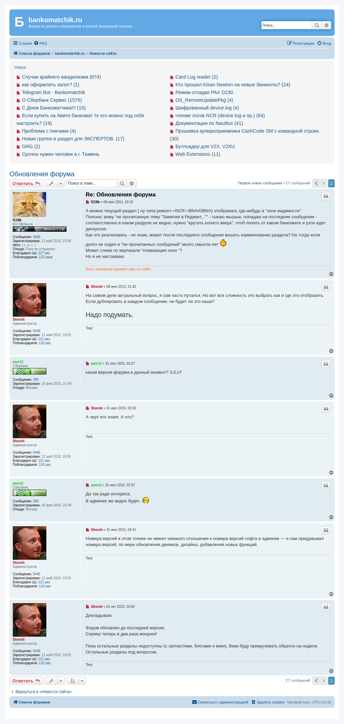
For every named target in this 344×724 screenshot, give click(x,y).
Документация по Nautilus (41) (209, 123)
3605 (36, 237)
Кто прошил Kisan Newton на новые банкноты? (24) (232, 84)
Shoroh (19, 319)
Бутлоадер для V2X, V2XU (205, 146)
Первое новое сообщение (260, 183)
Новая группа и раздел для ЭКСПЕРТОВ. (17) (73, 138)
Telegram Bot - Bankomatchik (53, 92)
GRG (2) (31, 146)
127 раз (44, 253)
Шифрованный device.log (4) (207, 107)
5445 (36, 331)
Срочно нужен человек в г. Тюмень (60, 154)
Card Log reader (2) (196, 77)
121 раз (44, 339)
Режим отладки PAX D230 (204, 92)
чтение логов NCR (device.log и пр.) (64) (220, 115)
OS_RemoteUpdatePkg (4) (204, 100)
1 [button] (323, 183)
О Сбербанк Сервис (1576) (52, 100)
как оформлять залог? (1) (50, 84)
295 (36, 379)
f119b (17, 220)
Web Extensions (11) (197, 154)
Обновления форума (42, 174)
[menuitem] (40, 43)
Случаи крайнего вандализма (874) (61, 77)
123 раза (46, 257)
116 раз (45, 343)
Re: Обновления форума (121, 194)
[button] (316, 183)
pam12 (18, 362)
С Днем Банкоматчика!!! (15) (54, 107)
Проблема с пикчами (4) (49, 131)
